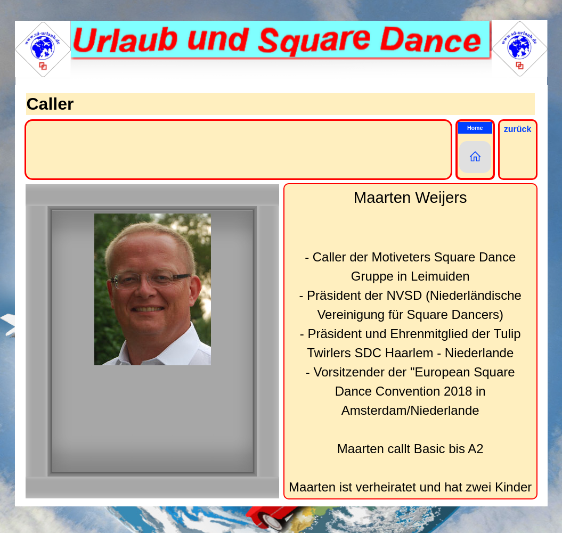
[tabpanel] (410, 341)
